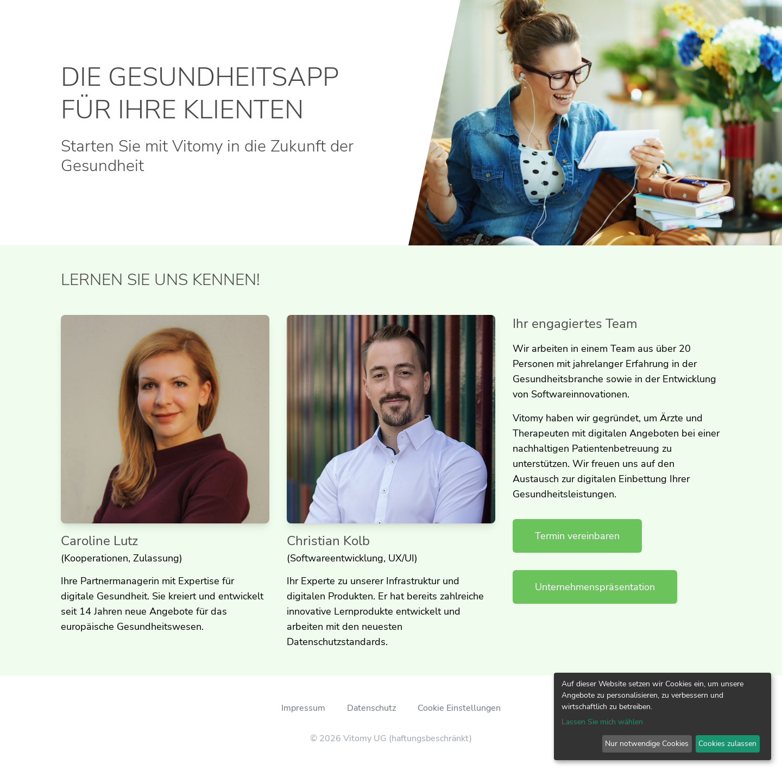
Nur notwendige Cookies (647, 743)
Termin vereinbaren (577, 535)
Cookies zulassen (727, 743)
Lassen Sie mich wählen (602, 722)
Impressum (303, 708)
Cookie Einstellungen (459, 708)
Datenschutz (371, 708)
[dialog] (662, 716)
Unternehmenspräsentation (595, 586)
